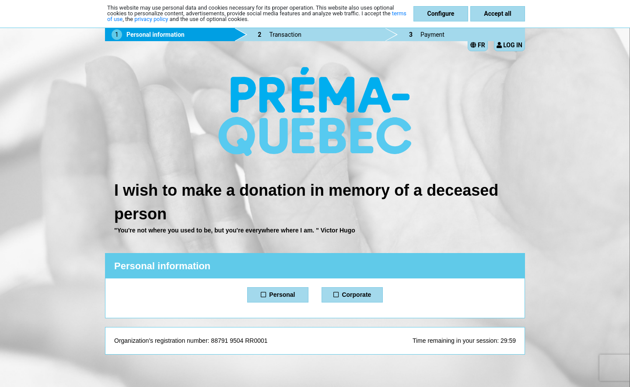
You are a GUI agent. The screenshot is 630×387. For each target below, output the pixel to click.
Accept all (497, 13)
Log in (509, 45)
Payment (432, 34)
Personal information (155, 34)
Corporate (352, 294)
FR (477, 45)
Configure (441, 13)
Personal (278, 294)
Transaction (285, 34)
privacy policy (151, 19)
